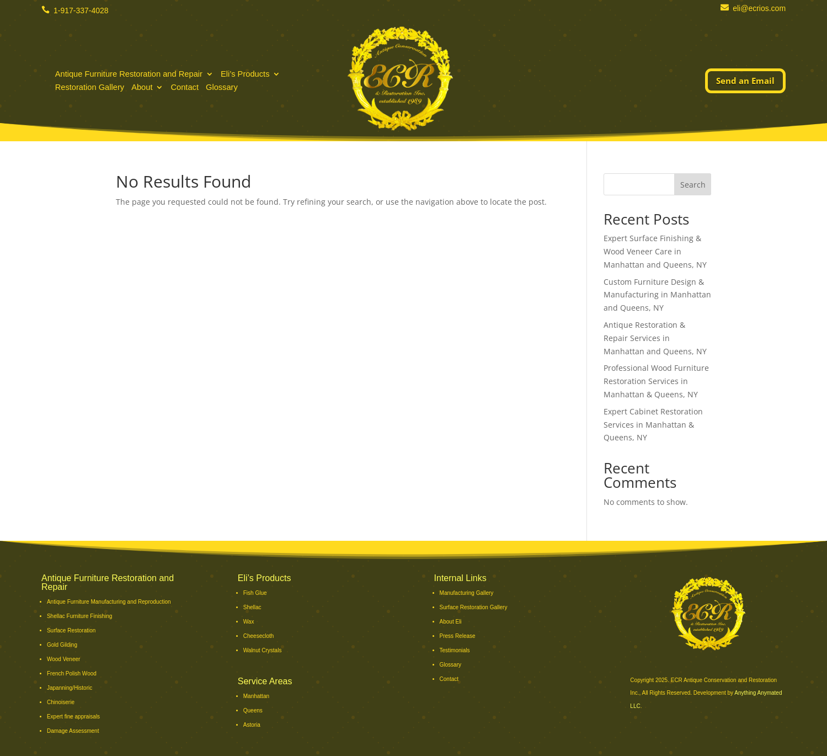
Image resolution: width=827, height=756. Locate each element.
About (141, 89)
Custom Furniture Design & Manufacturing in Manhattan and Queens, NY (657, 294)
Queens (253, 710)
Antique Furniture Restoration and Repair (128, 75)
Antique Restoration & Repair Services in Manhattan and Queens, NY (655, 338)
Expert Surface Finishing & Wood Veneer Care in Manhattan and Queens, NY (655, 251)
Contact (184, 89)
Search (693, 184)
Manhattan (256, 696)
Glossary (222, 89)
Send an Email (745, 80)
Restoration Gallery (89, 89)
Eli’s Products (245, 75)
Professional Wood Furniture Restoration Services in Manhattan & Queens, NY (656, 381)
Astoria (251, 725)
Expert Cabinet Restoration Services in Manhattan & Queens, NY (653, 424)
